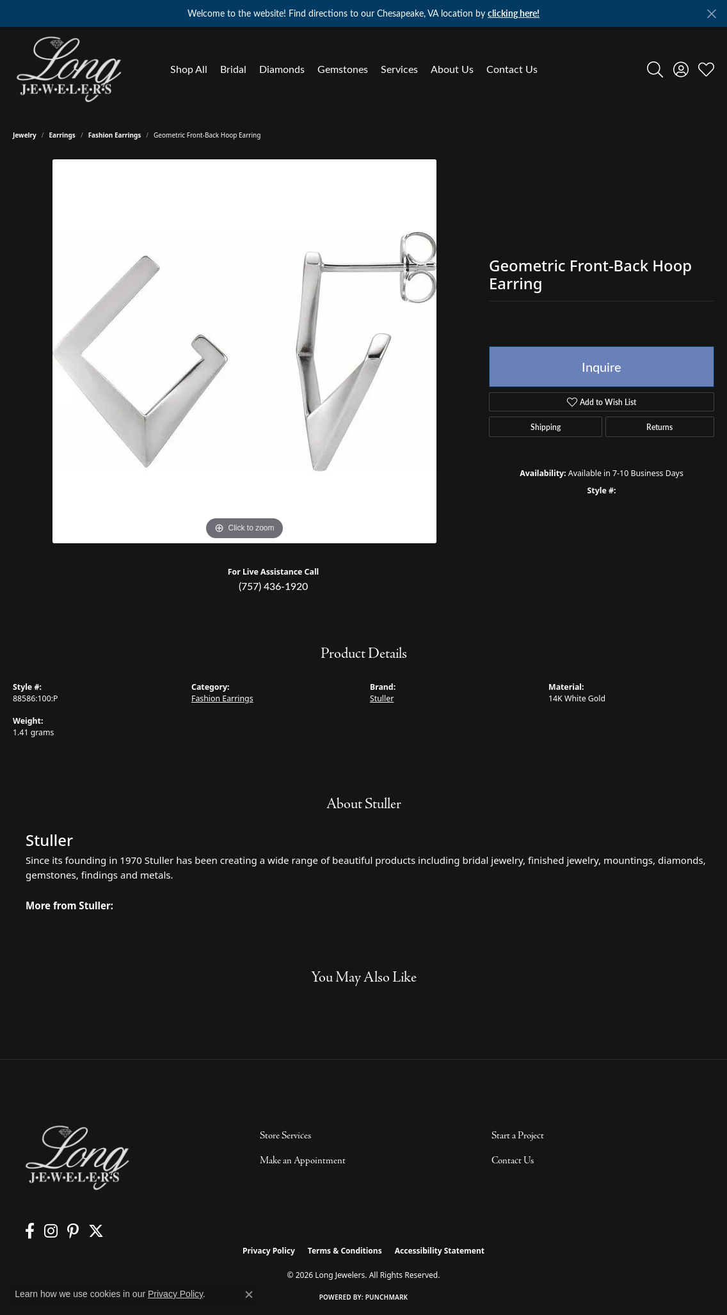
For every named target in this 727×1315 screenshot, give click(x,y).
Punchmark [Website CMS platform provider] (386, 1297)
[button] (655, 69)
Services (399, 69)
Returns (659, 427)
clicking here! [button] (513, 13)
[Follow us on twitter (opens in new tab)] (83, 1231)
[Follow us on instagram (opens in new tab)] (44, 1231)
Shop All (188, 69)
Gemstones (342, 69)
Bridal (233, 69)
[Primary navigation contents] (354, 69)
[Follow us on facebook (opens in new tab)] (26, 1231)
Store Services (285, 1136)
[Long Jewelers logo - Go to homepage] (68, 69)
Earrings (62, 135)
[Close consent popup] (249, 1294)
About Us (452, 69)
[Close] (711, 14)
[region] (244, 351)
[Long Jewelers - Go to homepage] (77, 1158)
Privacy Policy (269, 1250)
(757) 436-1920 (273, 586)
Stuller (382, 698)
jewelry (24, 135)
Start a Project (517, 1136)
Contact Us (512, 69)
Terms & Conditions (345, 1250)
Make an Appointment (303, 1161)
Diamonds (282, 69)
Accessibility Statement (439, 1250)
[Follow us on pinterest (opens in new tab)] (63, 1231)
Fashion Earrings (114, 135)
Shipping (546, 427)
